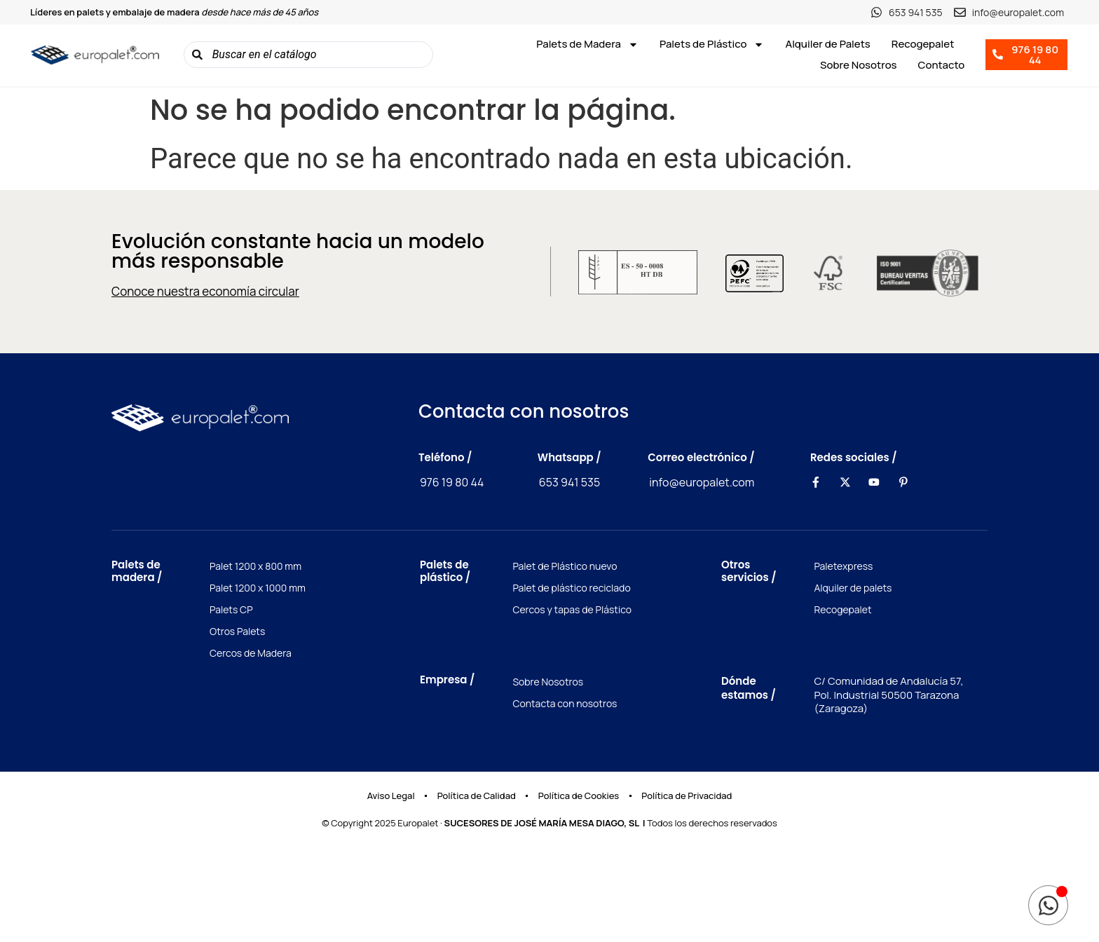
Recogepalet (923, 43)
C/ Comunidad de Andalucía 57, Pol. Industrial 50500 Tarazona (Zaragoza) (888, 695)
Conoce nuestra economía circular (205, 291)
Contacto (941, 64)
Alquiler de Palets (827, 43)
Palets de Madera (587, 44)
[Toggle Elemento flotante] (1048, 905)
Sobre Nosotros (858, 64)
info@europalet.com (701, 482)
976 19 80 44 (452, 482)
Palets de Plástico (712, 44)
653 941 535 (569, 482)
